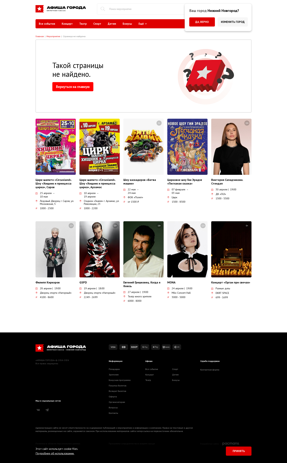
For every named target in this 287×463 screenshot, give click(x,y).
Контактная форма (209, 369)
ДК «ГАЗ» (218, 194)
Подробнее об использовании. (55, 453)
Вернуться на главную (73, 86)
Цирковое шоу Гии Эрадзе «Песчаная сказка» (184, 181)
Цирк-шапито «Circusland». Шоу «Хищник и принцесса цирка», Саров (54, 183)
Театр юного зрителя (137, 296)
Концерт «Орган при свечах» (230, 282)
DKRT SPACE (220, 292)
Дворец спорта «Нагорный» (54, 292)
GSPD (83, 282)
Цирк (172, 197)
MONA (171, 282)
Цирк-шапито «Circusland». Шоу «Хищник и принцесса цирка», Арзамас (97, 183)
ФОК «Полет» (133, 197)
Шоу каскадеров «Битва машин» (139, 181)
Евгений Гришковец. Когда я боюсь (141, 284)
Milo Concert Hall (179, 292)
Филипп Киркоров (48, 282)
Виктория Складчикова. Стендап (227, 181)
